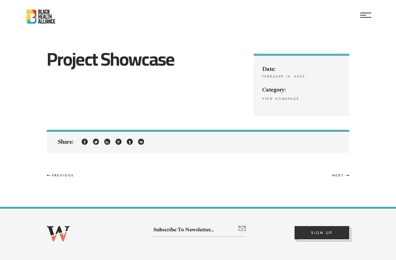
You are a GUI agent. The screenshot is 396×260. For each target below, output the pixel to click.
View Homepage (280, 99)
